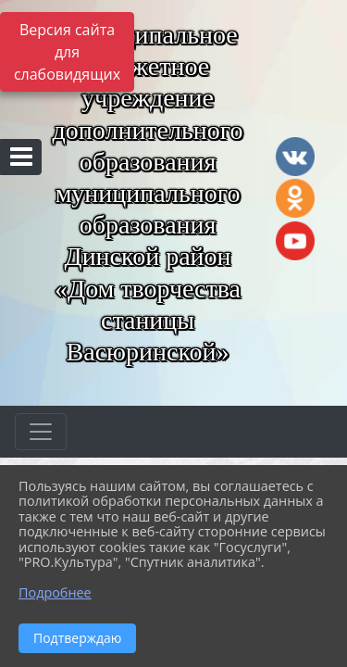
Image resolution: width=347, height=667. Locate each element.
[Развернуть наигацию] (41, 431)
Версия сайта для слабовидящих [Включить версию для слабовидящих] (67, 51)
